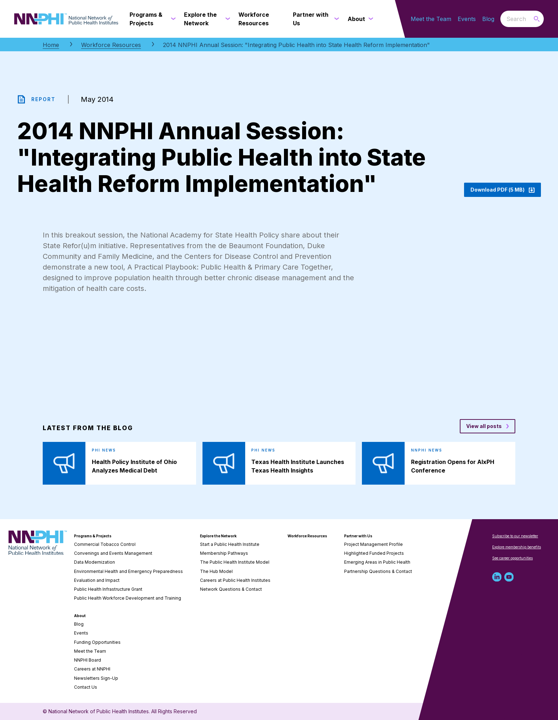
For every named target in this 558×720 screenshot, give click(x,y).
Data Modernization (94, 562)
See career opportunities (512, 558)
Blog (488, 18)
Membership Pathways (224, 553)
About (80, 616)
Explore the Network (218, 536)
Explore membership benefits (516, 547)
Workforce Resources (111, 44)
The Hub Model (216, 571)
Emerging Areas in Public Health (377, 562)
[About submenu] (369, 19)
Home (51, 44)
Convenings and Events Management (113, 553)
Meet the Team (431, 18)
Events (467, 18)
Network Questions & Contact (231, 589)
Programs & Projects (92, 536)
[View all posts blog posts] (487, 426)
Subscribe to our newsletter (515, 536)
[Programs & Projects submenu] (171, 19)
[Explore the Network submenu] (226, 19)
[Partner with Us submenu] (335, 19)
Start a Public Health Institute (229, 544)
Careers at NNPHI (92, 669)
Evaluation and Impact (97, 580)
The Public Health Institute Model (234, 562)
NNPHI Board (87, 660)
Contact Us (85, 687)
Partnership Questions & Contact (378, 571)
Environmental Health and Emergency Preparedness (128, 571)
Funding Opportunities (97, 642)
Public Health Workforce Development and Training (127, 598)
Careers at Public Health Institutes (235, 580)
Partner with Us (358, 536)
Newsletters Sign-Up (96, 678)
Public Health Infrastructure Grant (108, 589)
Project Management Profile (373, 544)
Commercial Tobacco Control (105, 544)
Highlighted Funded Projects (374, 553)
